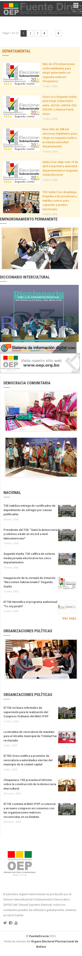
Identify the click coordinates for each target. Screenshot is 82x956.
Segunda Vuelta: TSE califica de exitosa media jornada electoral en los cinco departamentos (29, 558)
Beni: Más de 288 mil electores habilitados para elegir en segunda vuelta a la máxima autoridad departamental (59, 138)
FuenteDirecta (39, 936)
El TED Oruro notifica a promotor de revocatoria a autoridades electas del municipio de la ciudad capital (27, 760)
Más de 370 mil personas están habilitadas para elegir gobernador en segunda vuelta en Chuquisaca (58, 72)
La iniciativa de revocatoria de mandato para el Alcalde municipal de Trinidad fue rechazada (30, 736)
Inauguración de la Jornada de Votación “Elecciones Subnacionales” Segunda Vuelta (29, 582)
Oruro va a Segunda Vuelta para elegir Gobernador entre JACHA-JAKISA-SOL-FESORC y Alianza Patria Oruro (60, 105)
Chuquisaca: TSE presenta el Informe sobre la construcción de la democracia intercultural (29, 784)
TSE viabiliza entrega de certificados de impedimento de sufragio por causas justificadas (29, 510)
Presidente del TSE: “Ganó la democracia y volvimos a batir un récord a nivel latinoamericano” (30, 534)
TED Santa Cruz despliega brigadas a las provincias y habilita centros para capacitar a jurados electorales (59, 200)
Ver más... (70, 618)
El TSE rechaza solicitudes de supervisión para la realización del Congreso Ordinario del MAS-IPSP (26, 712)
